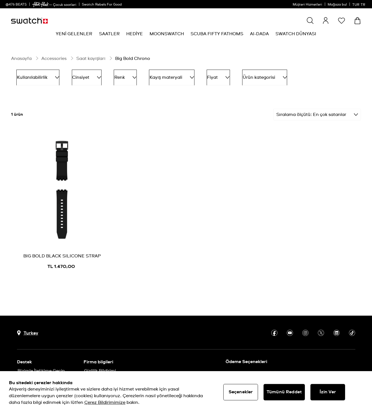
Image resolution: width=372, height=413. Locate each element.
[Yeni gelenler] (74, 34)
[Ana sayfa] (29, 20)
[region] (186, 392)
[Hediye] (134, 34)
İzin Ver (328, 392)
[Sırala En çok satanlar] (317, 110)
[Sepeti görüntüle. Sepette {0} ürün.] (357, 20)
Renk (112, 75)
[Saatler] (109, 34)
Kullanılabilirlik (35, 75)
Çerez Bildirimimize (104, 402)
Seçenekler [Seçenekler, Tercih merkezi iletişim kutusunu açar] (241, 392)
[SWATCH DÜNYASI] (295, 34)
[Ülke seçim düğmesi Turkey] (27, 329)
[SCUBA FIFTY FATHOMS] (217, 34)
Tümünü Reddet (284, 392)
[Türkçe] (359, 4)
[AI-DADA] (259, 34)
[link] (40, 4)
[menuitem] (73, 34)
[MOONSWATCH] (167, 34)
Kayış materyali (153, 75)
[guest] (325, 20)
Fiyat (194, 75)
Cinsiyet (78, 75)
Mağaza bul (337, 4)
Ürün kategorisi (235, 75)
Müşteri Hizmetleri (307, 4)
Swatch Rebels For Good (102, 4)
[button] (341, 20)
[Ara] (310, 20)
